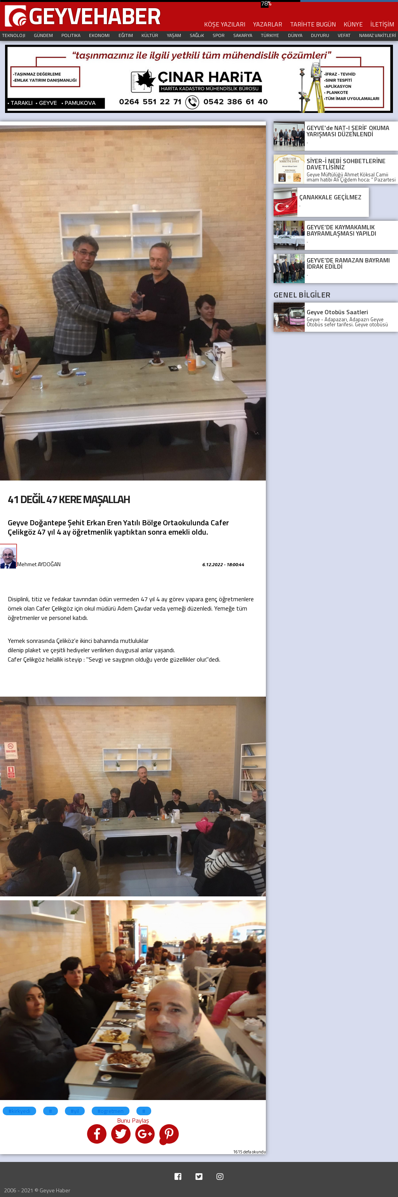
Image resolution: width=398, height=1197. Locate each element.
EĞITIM (126, 35)
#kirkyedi (19, 1111)
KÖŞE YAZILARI (224, 24)
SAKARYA (242, 35)
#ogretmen (111, 1111)
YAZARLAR (267, 24)
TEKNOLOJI (13, 35)
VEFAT (344, 35)
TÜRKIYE (270, 35)
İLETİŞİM (382, 24)
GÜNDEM (43, 35)
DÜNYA (295, 35)
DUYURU (320, 35)
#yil (75, 1111)
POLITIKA (70, 35)
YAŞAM (174, 35)
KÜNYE (353, 24)
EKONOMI (99, 35)
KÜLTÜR (149, 35)
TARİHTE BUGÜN (313, 24)
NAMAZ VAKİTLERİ (377, 35)
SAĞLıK (197, 35)
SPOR (219, 35)
